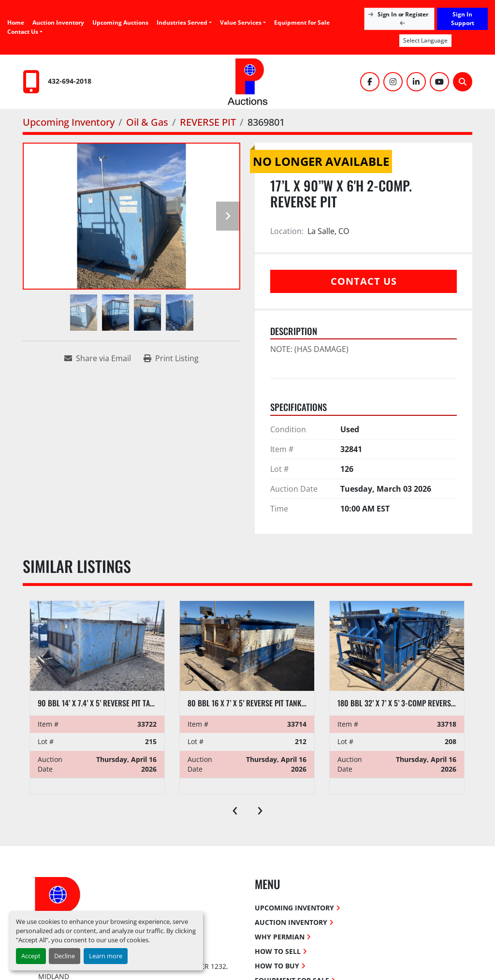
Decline (64, 955)
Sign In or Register (399, 18)
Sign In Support (462, 18)
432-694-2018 (69, 81)
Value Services (241, 22)
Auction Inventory (58, 22)
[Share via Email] (97, 358)
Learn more (105, 955)
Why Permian (280, 936)
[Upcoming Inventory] (69, 122)
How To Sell (278, 951)
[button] (243, 22)
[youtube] (439, 81)
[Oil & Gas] (147, 122)
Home (15, 22)
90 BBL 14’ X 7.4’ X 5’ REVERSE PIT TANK (98, 703)
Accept (31, 955)
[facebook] (369, 81)
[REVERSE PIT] (208, 122)
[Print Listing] (171, 358)
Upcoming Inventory (294, 907)
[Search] (462, 81)
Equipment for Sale (302, 22)
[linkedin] (416, 81)
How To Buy (277, 965)
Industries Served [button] (182, 22)
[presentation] (235, 808)
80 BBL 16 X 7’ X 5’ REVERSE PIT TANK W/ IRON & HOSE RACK (280, 703)
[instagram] (393, 81)
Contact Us (22, 32)
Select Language (425, 40)
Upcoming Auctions (120, 22)
